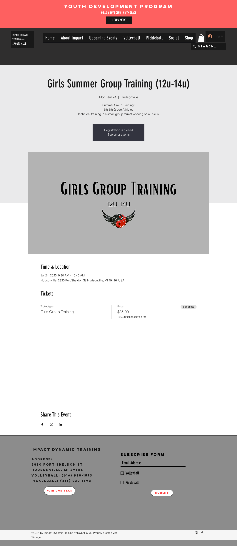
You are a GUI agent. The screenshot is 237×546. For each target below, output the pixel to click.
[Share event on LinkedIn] (60, 424)
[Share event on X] (51, 424)
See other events (119, 134)
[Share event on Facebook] (42, 424)
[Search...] (208, 46)
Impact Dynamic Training (67, 449)
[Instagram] (196, 533)
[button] (72, 37)
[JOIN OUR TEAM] (59, 491)
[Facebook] (202, 533)
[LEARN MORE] (119, 20)
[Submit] (162, 493)
